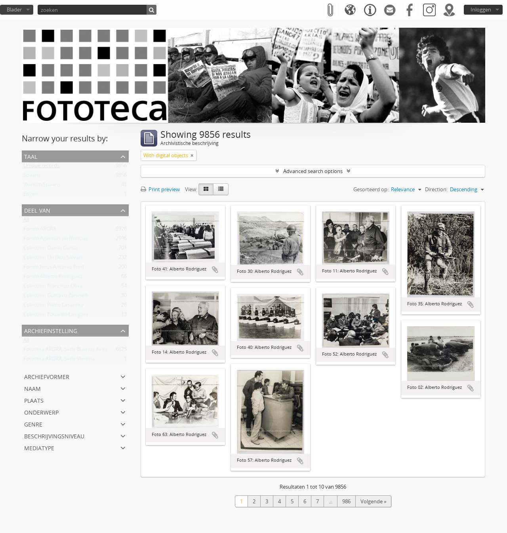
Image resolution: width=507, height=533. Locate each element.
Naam (32, 388)
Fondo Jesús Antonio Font (53, 268)
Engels (30, 195)
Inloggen (481, 9)
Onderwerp (41, 411)
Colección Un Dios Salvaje (53, 259)
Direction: (436, 189)
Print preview (160, 189)
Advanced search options (313, 171)
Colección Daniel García (50, 249)
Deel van (37, 209)
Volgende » (373, 501)
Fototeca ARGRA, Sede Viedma (59, 360)
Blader (14, 9)
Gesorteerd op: (371, 189)
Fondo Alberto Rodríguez (52, 278)
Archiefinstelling (50, 330)
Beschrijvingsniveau (54, 435)
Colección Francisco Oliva (52, 287)
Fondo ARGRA (39, 230)
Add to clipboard (215, 270)
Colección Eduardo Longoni (55, 316)
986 (346, 501)
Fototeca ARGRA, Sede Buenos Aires (65, 350)
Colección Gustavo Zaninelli (55, 297)
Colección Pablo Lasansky (53, 306)
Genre (33, 423)
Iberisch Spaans (41, 186)
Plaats (34, 399)
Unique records (41, 167)
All (26, 221)
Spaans (31, 176)
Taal (30, 155)
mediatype (39, 447)
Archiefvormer (46, 376)
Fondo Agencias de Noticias (55, 240)
